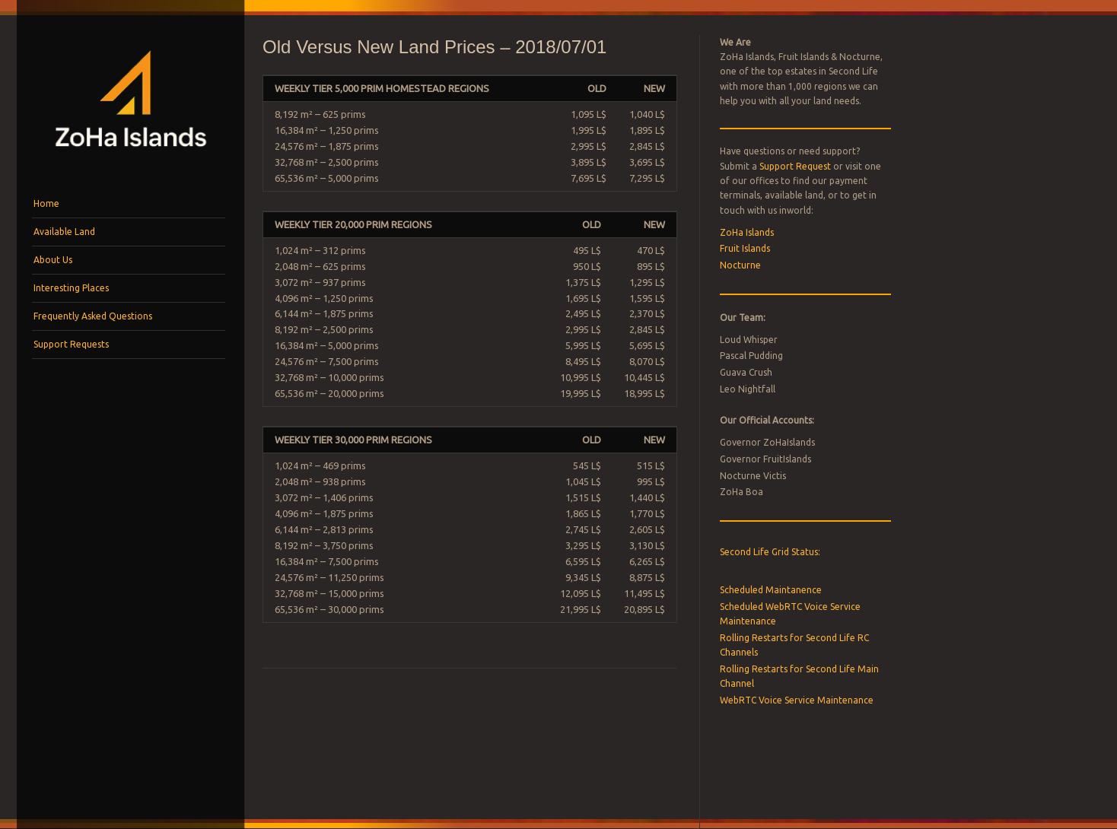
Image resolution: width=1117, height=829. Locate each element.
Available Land (64, 232)
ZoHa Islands (747, 232)
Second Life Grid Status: (770, 552)
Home (46, 203)
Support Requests (71, 344)
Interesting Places (71, 288)
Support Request (795, 166)
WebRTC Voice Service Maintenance (797, 700)
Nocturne (740, 265)
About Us (52, 260)
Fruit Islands (745, 248)
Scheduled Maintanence (771, 590)
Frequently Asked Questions (92, 316)
